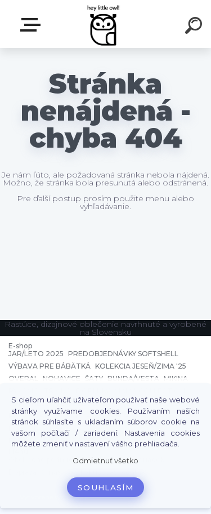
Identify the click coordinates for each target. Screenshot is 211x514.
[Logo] (104, 24)
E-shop (32, 25)
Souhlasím (105, 487)
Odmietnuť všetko (105, 461)
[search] (195, 27)
